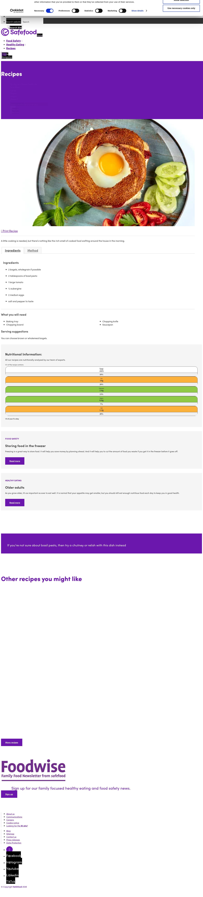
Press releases (13, 839)
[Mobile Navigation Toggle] (4, 55)
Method (32, 250)
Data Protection (13, 842)
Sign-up (9, 794)
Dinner (13, 93)
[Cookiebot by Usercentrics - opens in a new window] (16, 25)
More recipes (11, 742)
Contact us (11, 836)
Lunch (13, 90)
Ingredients (12, 250)
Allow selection (181, 14)
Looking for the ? (17, 825)
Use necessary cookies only (181, 23)
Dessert (14, 99)
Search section (17, 104)
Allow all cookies (181, 6)
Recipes (11, 48)
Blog (8, 830)
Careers (10, 819)
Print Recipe (9, 231)
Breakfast (15, 87)
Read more (14, 460)
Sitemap (10, 833)
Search (5, 79)
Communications (14, 816)
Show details (137, 25)
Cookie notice (12, 822)
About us (10, 813)
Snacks (13, 96)
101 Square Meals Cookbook (23, 84)
